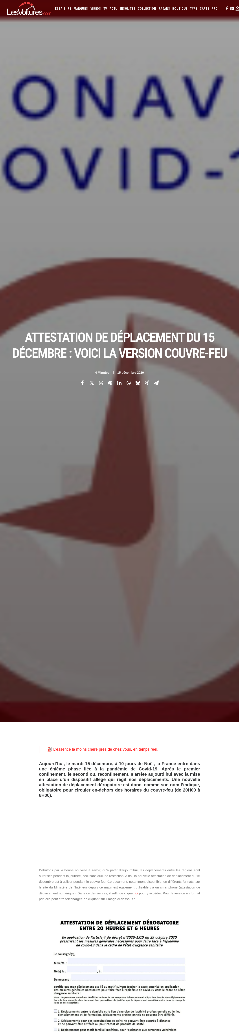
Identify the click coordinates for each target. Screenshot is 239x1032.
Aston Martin (170, 867)
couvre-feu (49, 724)
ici (136, 282)
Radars (164, 8)
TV (105, 8)
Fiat (205, 873)
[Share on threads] (100, 77)
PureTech (164, 915)
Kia (168, 879)
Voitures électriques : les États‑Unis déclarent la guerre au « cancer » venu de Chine (59, 965)
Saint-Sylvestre (166, 744)
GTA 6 (71, 903)
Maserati (149, 885)
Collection (147, 8)
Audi (183, 867)
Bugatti (214, 867)
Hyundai (129, 879)
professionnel (128, 540)
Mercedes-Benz (189, 885)
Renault (164, 891)
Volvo (158, 897)
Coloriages (189, 909)
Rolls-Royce (179, 891)
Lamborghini (196, 879)
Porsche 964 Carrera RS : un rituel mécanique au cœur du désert (171, 982)
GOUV (226, 909)
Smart (210, 891)
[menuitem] (60, 8)
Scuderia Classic (78, 891)
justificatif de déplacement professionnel (71, 731)
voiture (188, 744)
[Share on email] (156, 77)
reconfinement (138, 744)
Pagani (128, 891)
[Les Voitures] (29, 8)
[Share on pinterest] (110, 77)
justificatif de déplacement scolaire (66, 737)
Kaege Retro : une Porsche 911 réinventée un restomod (164, 988)
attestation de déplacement (60, 710)
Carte (10, 868)
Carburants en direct (185, 915)
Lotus (137, 885)
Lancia (211, 879)
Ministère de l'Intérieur (57, 744)
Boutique (180, 8)
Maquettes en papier (167, 909)
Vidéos (95, 8)
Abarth (128, 867)
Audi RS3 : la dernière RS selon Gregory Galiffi (157, 964)
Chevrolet (131, 873)
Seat (192, 891)
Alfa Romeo (142, 867)
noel (83, 744)
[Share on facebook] (82, 77)
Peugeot (139, 891)
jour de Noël (184, 724)
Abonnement (15, 875)
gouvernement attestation (150, 724)
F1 (69, 8)
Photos (44, 689)
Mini (202, 885)
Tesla (220, 891)
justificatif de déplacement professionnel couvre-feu (145, 731)
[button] (226, 8)
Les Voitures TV (78, 868)
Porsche (152, 891)
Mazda (160, 885)
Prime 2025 (130, 915)
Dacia (164, 873)
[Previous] (52, 797)
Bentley (194, 867)
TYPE (193, 8)
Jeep (161, 879)
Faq (9, 883)
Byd (223, 867)
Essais (60, 8)
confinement (173, 717)
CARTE (204, 8)
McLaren (172, 885)
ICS (70, 926)
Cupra (155, 873)
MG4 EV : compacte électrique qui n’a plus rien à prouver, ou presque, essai (54, 976)
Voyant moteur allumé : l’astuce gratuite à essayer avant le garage (171, 976)
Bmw (204, 867)
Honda (222, 873)
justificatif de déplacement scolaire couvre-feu (132, 737)
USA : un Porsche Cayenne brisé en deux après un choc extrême (47, 1005)
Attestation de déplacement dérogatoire (69, 717)
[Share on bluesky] (137, 77)
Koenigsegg (179, 879)
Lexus (127, 885)
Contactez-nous (17, 891)
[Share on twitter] (91, 77)
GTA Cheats (75, 910)
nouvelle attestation (107, 744)
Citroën (145, 873)
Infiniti (141, 879)
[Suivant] (187, 797)
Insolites (127, 8)
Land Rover (224, 879)
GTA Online (75, 918)
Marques (81, 8)
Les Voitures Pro (78, 875)
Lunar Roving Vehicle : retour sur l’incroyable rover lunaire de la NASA (174, 993)
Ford (213, 873)
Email (127, 824)
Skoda (200, 891)
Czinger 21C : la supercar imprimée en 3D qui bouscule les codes (171, 970)
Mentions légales (18, 899)
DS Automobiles (179, 873)
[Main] (119, 797)
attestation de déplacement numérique (131, 717)
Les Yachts (74, 883)
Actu (114, 8)
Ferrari (196, 873)
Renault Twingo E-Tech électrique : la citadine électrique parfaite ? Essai (52, 970)
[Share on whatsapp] (128, 77)
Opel (221, 885)
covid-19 (68, 724)
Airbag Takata (147, 915)
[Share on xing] (147, 77)
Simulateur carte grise (138, 909)
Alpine (156, 867)
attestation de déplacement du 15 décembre (116, 710)
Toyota (129, 897)
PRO (214, 8)
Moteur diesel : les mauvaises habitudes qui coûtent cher (165, 999)
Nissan (212, 885)
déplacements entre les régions (103, 724)
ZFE (200, 909)
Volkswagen (143, 897)
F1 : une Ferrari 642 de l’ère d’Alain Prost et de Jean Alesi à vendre (48, 959)
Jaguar (152, 879)
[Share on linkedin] (119, 77)
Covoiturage (213, 909)
